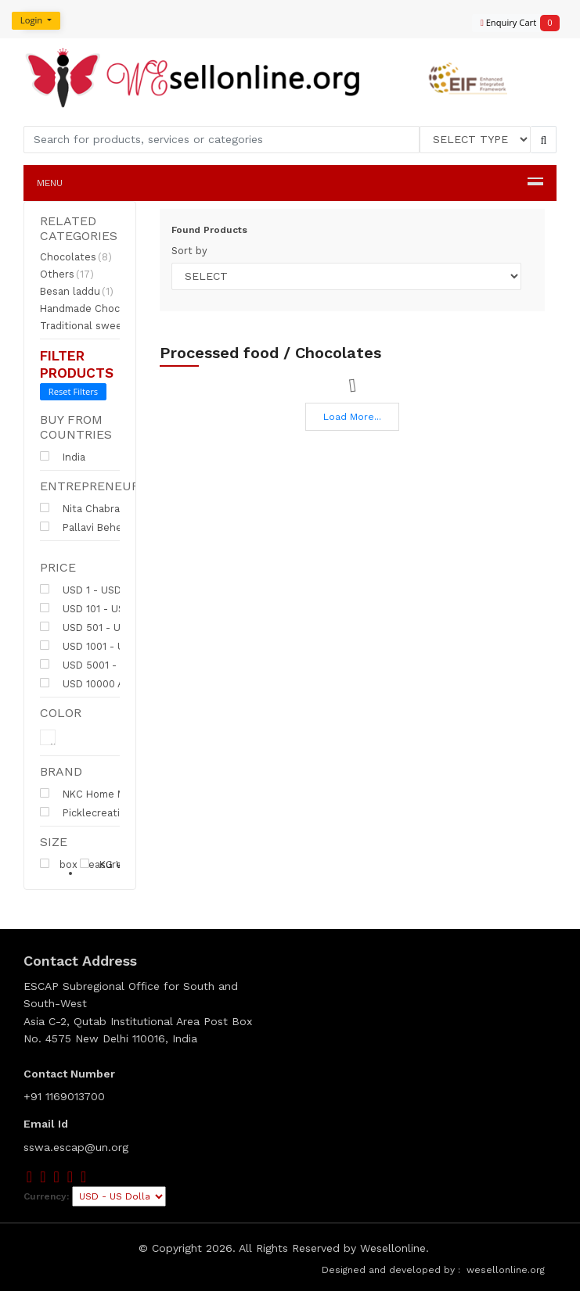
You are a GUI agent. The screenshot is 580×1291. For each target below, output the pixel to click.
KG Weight (115, 864)
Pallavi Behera (85, 527)
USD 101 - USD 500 (96, 608)
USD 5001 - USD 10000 (106, 664)
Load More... (352, 416)
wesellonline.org (506, 1269)
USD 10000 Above (94, 683)
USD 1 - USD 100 (90, 589)
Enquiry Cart (513, 23)
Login (32, 20)
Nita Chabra (80, 508)
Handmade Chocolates (103, 309)
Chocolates (76, 257)
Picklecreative (92, 812)
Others (67, 274)
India (62, 456)
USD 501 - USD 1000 (100, 627)
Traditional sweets (93, 326)
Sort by (189, 250)
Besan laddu (76, 291)
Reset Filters (73, 391)
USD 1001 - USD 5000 (103, 645)
